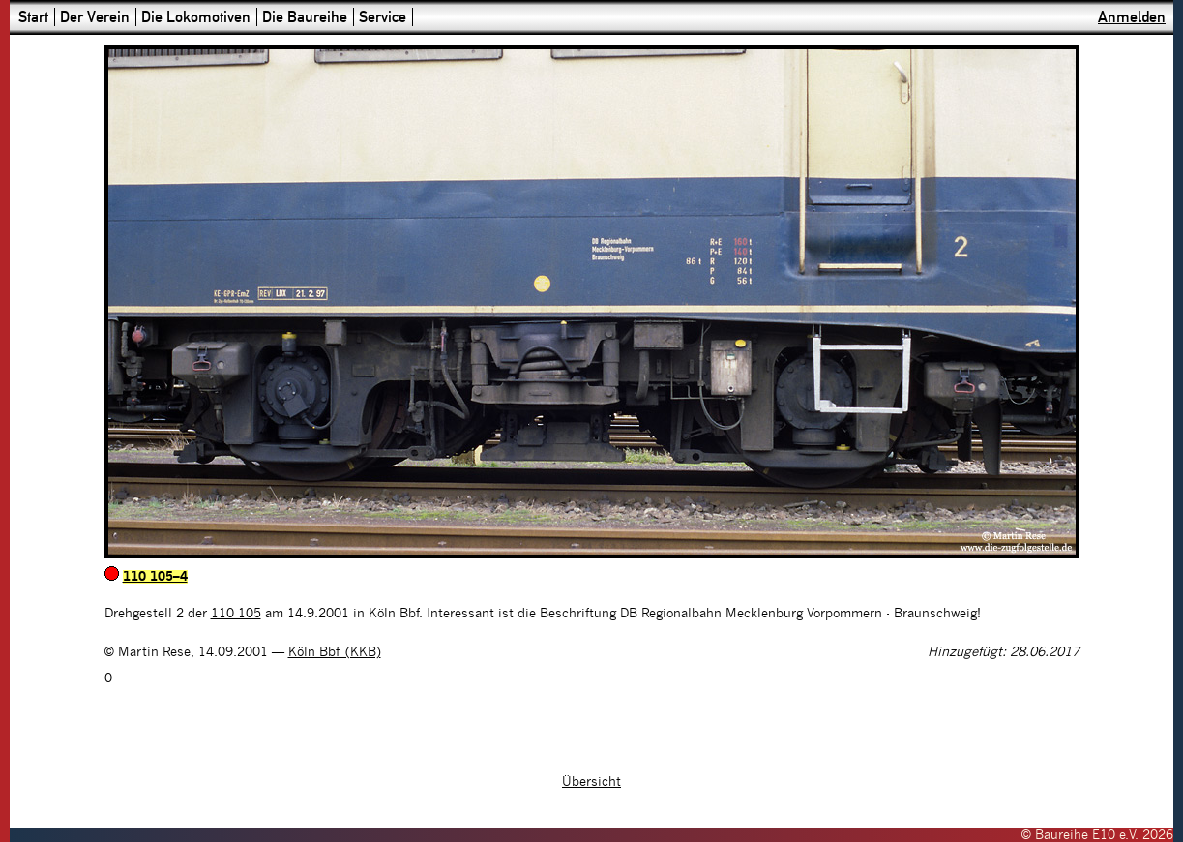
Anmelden (1132, 17)
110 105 (236, 613)
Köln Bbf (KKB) (334, 652)
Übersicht (591, 782)
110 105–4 (155, 577)
